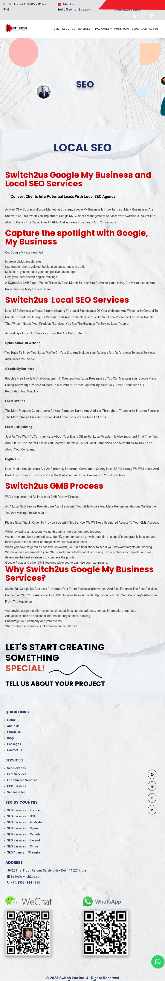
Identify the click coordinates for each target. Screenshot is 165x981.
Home (55, 28)
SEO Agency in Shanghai (24, 852)
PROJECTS (14, 732)
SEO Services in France (23, 810)
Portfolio (121, 28)
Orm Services (16, 774)
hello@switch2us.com (24, 876)
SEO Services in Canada (24, 834)
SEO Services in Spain (22, 828)
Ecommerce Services (22, 780)
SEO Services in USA (21, 816)
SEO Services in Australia (25, 822)
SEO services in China (22, 846)
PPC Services (16, 786)
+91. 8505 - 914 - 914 (23, 882)
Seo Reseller (16, 792)
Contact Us (149, 28)
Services (85, 28)
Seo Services (16, 768)
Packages (103, 28)
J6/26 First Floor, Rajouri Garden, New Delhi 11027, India (46, 870)
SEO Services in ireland (23, 840)
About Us (68, 28)
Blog (135, 28)
